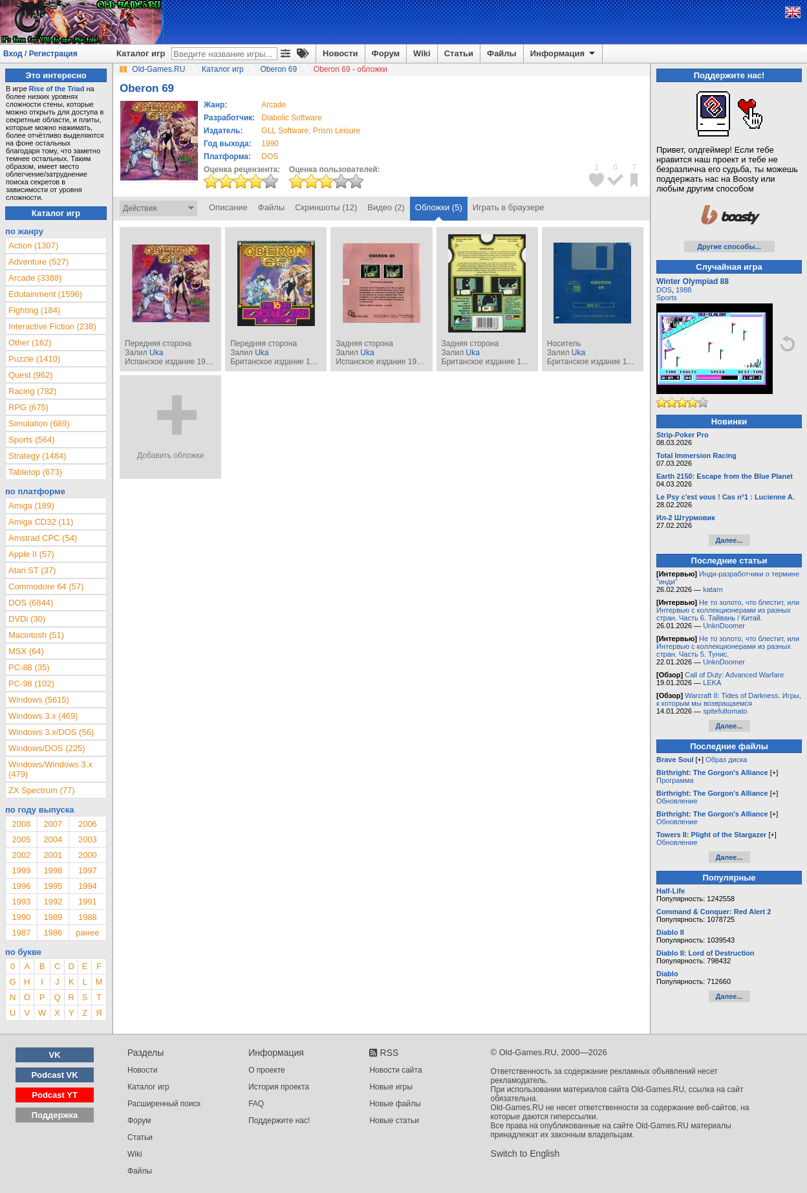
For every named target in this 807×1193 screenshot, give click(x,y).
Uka (156, 352)
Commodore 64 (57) (45, 586)
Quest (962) (30, 375)
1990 (270, 143)
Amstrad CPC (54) (42, 538)
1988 (87, 917)
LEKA (712, 682)
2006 (87, 824)
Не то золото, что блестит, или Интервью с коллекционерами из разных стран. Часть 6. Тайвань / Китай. (727, 610)
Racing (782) (32, 391)
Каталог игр (140, 53)
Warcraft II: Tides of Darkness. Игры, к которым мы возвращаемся (728, 699)
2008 (21, 824)
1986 (52, 932)
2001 (52, 855)
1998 (52, 870)
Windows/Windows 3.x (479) (50, 769)
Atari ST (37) (32, 570)
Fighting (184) (34, 310)
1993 (21, 901)
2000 (87, 855)
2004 (52, 839)
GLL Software (284, 130)
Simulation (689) (39, 423)
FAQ (256, 1103)
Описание (228, 207)
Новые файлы (394, 1103)
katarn (713, 589)
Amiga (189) (31, 505)
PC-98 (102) (31, 683)
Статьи (458, 53)
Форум (386, 53)
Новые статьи (394, 1120)
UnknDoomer (724, 625)
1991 (87, 901)
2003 (87, 839)
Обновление (677, 801)
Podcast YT (55, 1095)
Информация (563, 54)
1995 (52, 886)
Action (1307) (33, 245)
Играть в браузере (508, 207)
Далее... (728, 540)
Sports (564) (31, 439)
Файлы (502, 53)
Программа (675, 780)
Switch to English (525, 1153)
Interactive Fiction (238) (52, 326)
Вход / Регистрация (40, 53)
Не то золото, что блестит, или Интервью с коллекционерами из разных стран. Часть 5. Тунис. (727, 646)
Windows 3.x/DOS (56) (51, 732)
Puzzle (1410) (34, 359)
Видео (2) (385, 207)
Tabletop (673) (35, 472)
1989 (52, 917)
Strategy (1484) (37, 456)
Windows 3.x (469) (43, 716)
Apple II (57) (31, 554)
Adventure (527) (38, 262)
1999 (21, 870)
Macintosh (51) (36, 635)
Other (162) (29, 342)
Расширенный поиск (163, 1103)
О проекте (266, 1070)
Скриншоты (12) (326, 207)
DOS (664, 290)
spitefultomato (725, 711)
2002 (21, 855)
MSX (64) (26, 651)
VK (55, 1055)
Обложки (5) (438, 207)
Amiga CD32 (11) (40, 522)
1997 (87, 870)
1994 (87, 886)
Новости (340, 53)
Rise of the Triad (57, 89)
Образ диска (726, 759)
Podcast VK (54, 1075)
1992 (52, 901)
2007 (52, 824)
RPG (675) (28, 407)
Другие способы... (729, 246)
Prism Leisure (336, 130)
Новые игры (391, 1086)
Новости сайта (395, 1070)
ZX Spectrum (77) (41, 790)
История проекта (278, 1086)
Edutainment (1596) (45, 294)
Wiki (422, 53)
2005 (21, 839)
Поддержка (55, 1115)
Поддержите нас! (279, 1120)
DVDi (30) (26, 619)
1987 (21, 932)
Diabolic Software (291, 117)
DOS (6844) (30, 602)
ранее (87, 932)
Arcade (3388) (34, 278)
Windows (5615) (38, 700)
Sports (666, 297)
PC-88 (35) (29, 667)
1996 (21, 886)
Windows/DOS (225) (46, 748)
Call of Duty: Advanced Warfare (734, 675)
